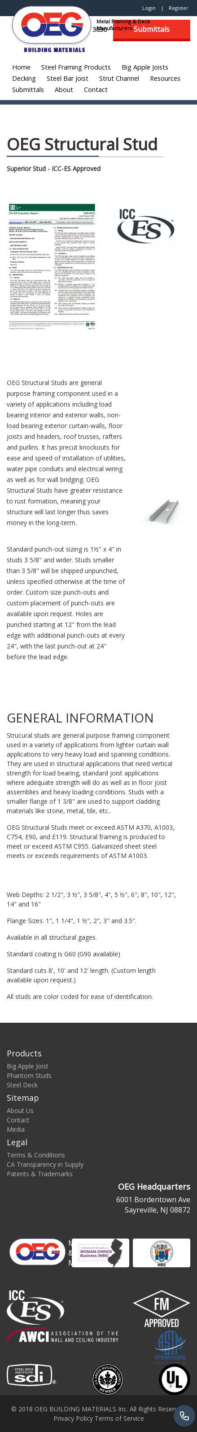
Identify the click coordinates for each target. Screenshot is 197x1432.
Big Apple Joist (27, 1066)
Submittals (28, 89)
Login (149, 7)
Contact (96, 89)
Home (21, 67)
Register (178, 7)
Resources (165, 78)
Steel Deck (22, 1085)
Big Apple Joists (145, 67)
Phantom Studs (29, 1075)
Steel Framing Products (76, 67)
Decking (24, 78)
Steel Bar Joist (67, 78)
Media (16, 1129)
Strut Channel (119, 78)
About (64, 89)
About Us (20, 1110)
